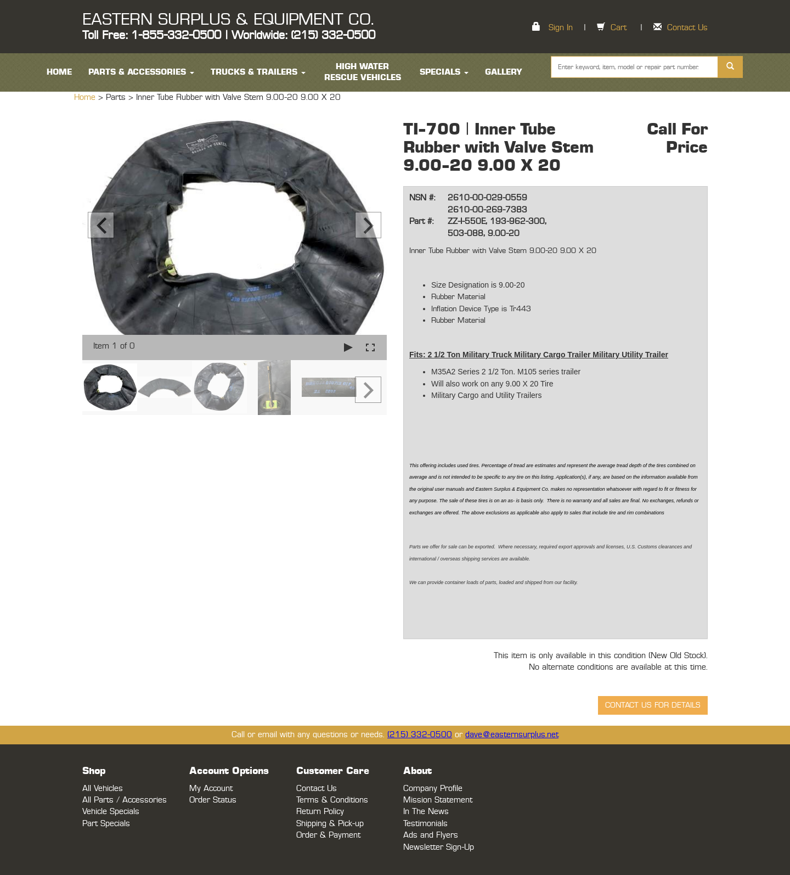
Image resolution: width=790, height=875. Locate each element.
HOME (59, 72)
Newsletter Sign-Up (438, 847)
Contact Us (687, 28)
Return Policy (320, 811)
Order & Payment (328, 835)
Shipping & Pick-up (330, 824)
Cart (619, 28)
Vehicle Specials (110, 811)
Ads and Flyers (430, 835)
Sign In (561, 28)
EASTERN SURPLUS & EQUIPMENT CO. (228, 20)
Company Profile (432, 788)
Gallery (503, 72)
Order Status (212, 800)
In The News (426, 811)
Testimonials (425, 824)
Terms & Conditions (332, 800)
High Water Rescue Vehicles (362, 72)
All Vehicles (102, 788)
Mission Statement (437, 800)
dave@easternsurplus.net (511, 735)
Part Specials (106, 824)
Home (86, 97)
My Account (211, 788)
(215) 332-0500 (419, 735)
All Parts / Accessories (124, 800)
